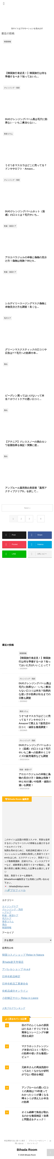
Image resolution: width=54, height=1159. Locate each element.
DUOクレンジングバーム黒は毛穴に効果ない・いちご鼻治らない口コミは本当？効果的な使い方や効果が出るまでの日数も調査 (35, 690)
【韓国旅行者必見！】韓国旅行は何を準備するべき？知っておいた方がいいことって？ (35, 662)
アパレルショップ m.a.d (16, 969)
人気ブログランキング (13, 1008)
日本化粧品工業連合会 (15, 983)
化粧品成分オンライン (15, 990)
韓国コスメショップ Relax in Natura (23, 954)
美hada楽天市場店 (12, 962)
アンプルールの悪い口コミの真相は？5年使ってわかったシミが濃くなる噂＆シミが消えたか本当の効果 (35, 1094)
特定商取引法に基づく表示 (14, 1141)
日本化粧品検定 (11, 976)
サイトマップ (32, 1143)
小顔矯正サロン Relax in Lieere (20, 998)
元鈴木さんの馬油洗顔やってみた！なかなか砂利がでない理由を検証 (35, 1071)
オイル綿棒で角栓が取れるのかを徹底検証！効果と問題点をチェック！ (35, 1116)
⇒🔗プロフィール (15, 890)
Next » (27, 508)
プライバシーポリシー (37, 1141)
